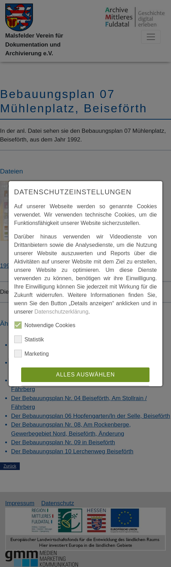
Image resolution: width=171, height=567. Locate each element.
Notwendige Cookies (45, 325)
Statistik (29, 339)
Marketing (31, 353)
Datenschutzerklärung (61, 312)
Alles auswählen (85, 375)
